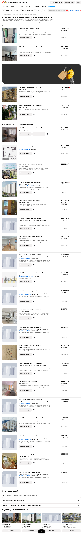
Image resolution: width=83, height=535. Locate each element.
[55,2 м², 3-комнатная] (10, 262)
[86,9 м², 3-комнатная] (10, 153)
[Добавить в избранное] (34, 37)
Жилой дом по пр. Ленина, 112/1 (26, 185)
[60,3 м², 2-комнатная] (10, 280)
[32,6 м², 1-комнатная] (10, 208)
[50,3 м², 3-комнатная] (10, 443)
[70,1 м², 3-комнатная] (10, 407)
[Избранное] (44, 2)
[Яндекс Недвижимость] (10, 2)
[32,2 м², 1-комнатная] (10, 171)
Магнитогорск (22, 148)
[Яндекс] (3, 2)
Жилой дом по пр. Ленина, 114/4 (26, 276)
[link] (78, 2)
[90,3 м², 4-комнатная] (10, 226)
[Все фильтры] (3, 10)
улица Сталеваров (23, 238)
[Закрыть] (80, 10)
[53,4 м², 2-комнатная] (10, 371)
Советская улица (22, 166)
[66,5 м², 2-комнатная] (10, 425)
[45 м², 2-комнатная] (10, 36)
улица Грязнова (22, 30)
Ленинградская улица (23, 347)
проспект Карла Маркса (24, 130)
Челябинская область (23, 220)
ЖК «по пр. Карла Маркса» (25, 222)
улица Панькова (22, 383)
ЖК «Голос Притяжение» (24, 149)
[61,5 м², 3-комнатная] (10, 244)
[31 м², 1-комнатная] (10, 95)
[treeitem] (6, 6)
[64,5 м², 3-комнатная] (10, 298)
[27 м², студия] (10, 389)
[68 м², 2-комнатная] (10, 461)
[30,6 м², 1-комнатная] (10, 113)
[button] (47, 2)
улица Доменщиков (23, 202)
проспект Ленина (23, 184)
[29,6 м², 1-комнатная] (10, 479)
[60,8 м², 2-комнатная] (10, 189)
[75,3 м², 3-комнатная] (10, 353)
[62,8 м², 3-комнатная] (10, 135)
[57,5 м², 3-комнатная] (10, 54)
